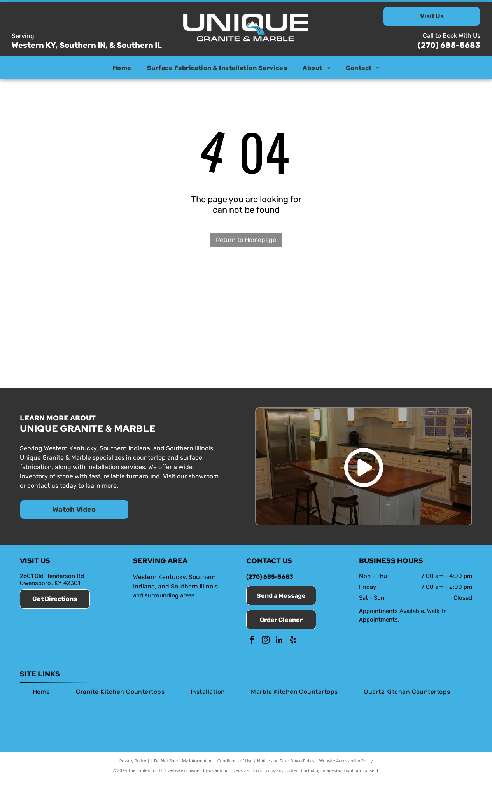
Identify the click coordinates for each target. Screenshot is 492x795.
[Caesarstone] (375, 294)
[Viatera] (440, 294)
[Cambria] (52, 364)
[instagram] (265, 657)
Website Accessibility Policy (346, 776)
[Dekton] (440, 364)
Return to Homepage (246, 239)
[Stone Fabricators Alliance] (181, 294)
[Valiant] (246, 364)
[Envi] (246, 294)
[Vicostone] (181, 364)
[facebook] (252, 657)
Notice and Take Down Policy (286, 776)
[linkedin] (279, 657)
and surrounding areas (164, 611)
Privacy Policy (132, 776)
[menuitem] (122, 67)
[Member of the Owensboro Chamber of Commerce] (52, 294)
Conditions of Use (235, 776)
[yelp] (293, 657)
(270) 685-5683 (449, 45)
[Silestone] (116, 364)
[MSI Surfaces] (310, 364)
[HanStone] (310, 294)
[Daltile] (375, 364)
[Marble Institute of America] (116, 294)
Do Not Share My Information (183, 776)
